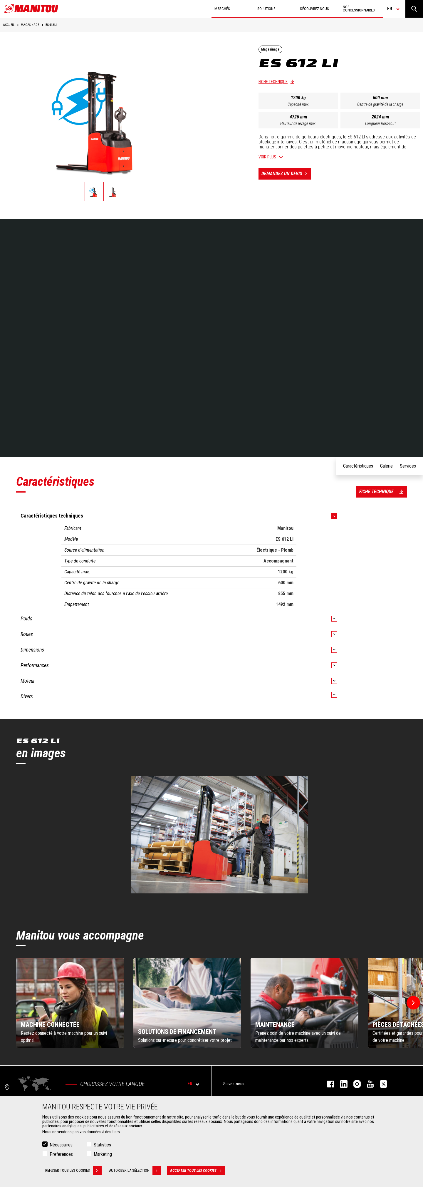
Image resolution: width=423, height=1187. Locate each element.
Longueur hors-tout (380, 123)
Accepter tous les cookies (197, 1170)
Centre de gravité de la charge (380, 104)
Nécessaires (61, 1145)
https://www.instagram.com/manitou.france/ (354, 1084)
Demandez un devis (286, 174)
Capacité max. (298, 104)
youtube (367, 1084)
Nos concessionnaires (359, 8)
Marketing (103, 1154)
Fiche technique (273, 81)
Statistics (102, 1145)
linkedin (341, 1084)
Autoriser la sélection (135, 1170)
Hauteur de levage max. (298, 123)
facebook (327, 1084)
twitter (380, 1084)
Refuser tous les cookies (73, 1170)
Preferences (61, 1154)
